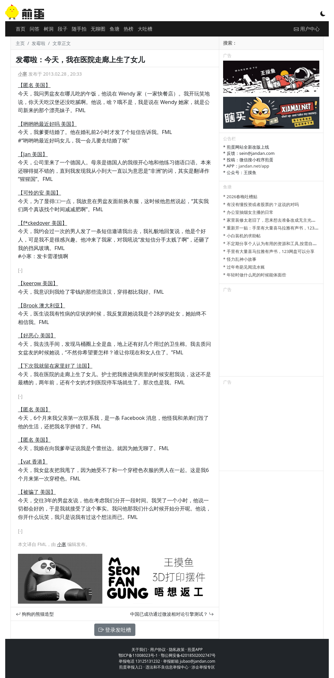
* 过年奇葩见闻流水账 (244, 267)
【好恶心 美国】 (37, 335)
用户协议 (158, 649)
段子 (63, 28)
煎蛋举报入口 (131, 667)
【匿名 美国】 (34, 85)
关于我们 (139, 649)
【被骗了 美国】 (37, 491)
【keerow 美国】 (38, 283)
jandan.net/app (254, 166)
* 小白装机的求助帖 (242, 236)
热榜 (128, 28)
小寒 (22, 74)
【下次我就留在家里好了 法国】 (55, 365)
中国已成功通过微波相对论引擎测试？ (172, 614)
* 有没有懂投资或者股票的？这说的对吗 (261, 204)
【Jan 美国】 (33, 154)
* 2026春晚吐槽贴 (240, 196)
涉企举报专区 (203, 667)
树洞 (48, 28)
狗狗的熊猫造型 (35, 614)
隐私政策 (177, 649)
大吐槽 (145, 28)
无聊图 (98, 28)
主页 (20, 43)
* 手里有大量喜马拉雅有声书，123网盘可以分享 (268, 251)
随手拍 (79, 28)
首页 (20, 28)
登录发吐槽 (115, 629)
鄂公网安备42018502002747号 (188, 655)
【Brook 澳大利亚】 (41, 305)
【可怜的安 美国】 (39, 192)
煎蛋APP (195, 649)
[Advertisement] (271, 335)
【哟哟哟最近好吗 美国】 (47, 123)
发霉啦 (38, 43)
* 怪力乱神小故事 (239, 259)
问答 (34, 28)
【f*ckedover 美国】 (42, 223)
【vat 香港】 (33, 461)
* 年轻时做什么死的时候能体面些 (254, 275)
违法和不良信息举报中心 (167, 667)
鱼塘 (114, 28)
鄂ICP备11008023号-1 (138, 655)
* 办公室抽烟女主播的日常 (248, 212)
